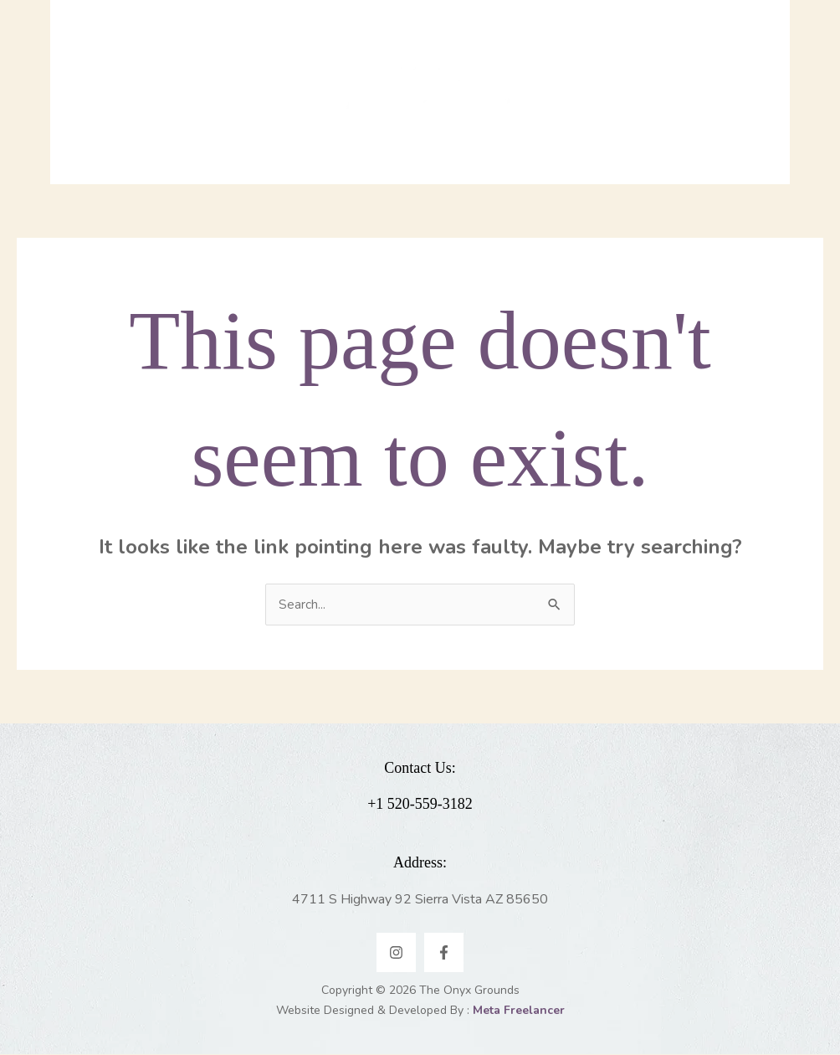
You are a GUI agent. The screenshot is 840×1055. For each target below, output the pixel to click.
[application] (252, 113)
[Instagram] (396, 953)
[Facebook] (444, 953)
